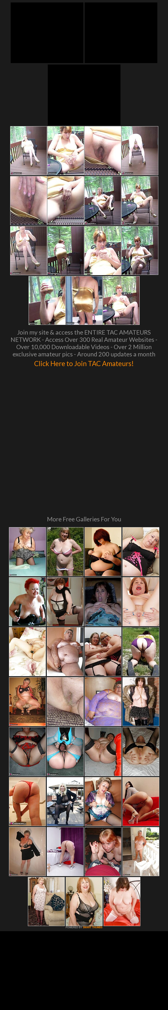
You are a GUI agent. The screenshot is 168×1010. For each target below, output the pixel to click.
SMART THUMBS (92, 854)
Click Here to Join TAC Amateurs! (84, 363)
